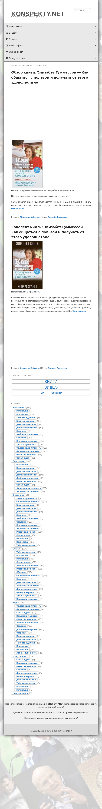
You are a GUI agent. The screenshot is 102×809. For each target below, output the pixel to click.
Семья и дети (23, 458)
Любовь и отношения (27, 434)
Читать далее (19, 208)
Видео (13, 32)
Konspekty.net (37, 731)
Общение (35, 217)
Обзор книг (16, 51)
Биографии (16, 45)
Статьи (13, 39)
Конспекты (15, 26)
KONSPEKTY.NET (38, 13)
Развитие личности (26, 454)
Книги (51, 381)
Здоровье (21, 431)
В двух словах (17, 58)
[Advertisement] (51, 112)
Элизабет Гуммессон (58, 217)
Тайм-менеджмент (25, 417)
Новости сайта (20, 693)
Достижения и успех (26, 427)
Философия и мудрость (28, 448)
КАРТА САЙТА (65, 731)
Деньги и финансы (26, 424)
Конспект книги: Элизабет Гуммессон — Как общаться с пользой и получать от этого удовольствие (49, 232)
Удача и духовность (26, 444)
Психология (22, 414)
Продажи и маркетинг (27, 441)
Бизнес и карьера (25, 421)
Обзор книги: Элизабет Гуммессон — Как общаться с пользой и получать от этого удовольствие (49, 77)
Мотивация (22, 411)
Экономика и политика (27, 451)
